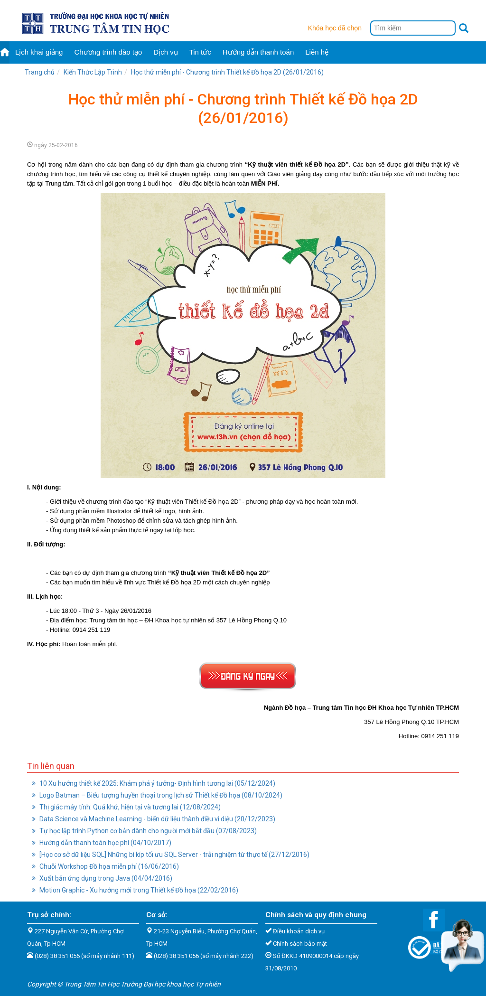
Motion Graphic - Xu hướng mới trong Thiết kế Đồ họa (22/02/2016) (135, 890)
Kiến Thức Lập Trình (93, 72)
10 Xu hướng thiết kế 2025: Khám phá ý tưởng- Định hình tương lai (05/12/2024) (153, 783)
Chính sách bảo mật (300, 943)
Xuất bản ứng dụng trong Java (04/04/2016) (102, 878)
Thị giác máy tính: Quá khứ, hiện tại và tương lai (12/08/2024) (126, 807)
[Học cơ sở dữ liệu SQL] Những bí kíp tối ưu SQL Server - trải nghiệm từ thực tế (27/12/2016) (170, 854)
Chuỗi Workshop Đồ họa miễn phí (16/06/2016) (105, 866)
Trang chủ (40, 72)
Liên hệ (316, 52)
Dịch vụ (165, 52)
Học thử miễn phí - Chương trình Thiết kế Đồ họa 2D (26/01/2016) (227, 72)
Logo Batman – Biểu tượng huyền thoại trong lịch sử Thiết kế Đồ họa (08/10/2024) (157, 795)
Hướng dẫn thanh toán (258, 52)
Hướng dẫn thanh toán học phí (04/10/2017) (101, 842)
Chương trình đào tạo (108, 52)
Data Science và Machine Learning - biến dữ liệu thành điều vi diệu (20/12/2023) (153, 819)
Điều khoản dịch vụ (299, 931)
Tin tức (200, 52)
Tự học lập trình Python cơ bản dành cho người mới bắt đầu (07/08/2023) (144, 831)
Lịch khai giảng (39, 52)
